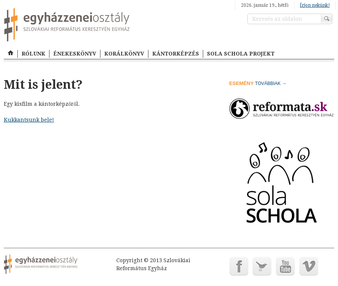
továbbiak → (270, 83)
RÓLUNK (33, 54)
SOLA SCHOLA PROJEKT (241, 54)
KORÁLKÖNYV (124, 54)
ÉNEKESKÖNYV (74, 54)
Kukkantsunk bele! (29, 120)
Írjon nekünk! (315, 5)
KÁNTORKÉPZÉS (175, 54)
